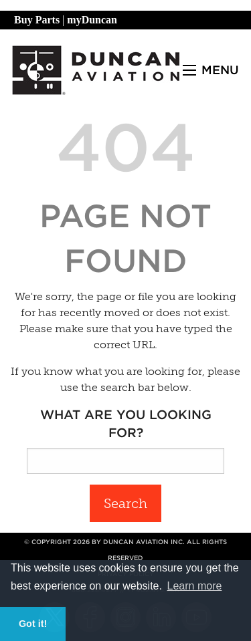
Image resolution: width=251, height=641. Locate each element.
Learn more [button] (194, 586)
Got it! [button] (33, 623)
